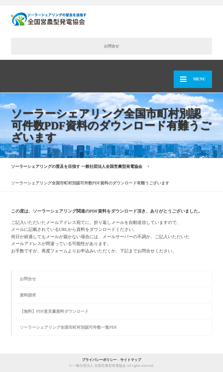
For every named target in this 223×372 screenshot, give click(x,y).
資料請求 (28, 295)
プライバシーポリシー (99, 360)
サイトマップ (130, 360)
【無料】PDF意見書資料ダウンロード (54, 311)
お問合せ (111, 46)
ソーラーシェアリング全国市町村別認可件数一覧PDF (68, 327)
